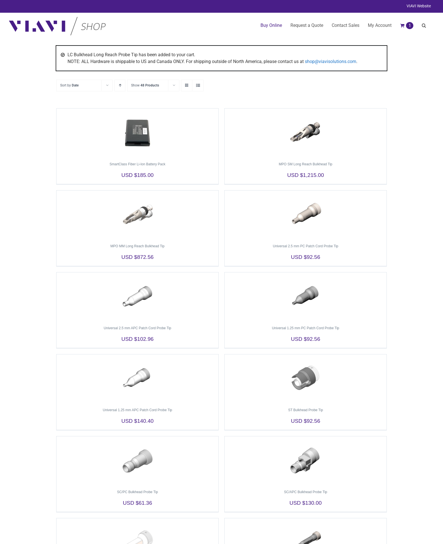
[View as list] (197, 85)
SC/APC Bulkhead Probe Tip (305, 492)
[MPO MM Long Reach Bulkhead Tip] (137, 214)
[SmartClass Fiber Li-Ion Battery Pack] (137, 133)
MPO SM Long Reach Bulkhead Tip (305, 164)
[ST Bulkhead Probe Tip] (305, 378)
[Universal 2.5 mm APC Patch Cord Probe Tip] (137, 296)
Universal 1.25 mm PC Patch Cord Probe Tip (305, 328)
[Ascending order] (119, 85)
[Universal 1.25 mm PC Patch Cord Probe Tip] (305, 296)
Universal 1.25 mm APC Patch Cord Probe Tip (137, 410)
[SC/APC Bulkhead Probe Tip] (305, 460)
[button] (424, 25)
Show (145, 85)
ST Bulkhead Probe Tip (305, 410)
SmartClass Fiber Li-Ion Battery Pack (137, 164)
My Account (380, 25)
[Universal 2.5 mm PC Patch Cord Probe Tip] (305, 214)
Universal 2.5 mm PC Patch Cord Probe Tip (305, 246)
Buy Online (271, 25)
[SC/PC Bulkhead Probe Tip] (137, 460)
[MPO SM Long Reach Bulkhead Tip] (305, 133)
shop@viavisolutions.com (330, 61)
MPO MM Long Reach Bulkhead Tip (137, 246)
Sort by (69, 85)
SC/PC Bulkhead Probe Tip (137, 492)
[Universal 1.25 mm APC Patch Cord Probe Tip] (137, 378)
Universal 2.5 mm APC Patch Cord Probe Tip (137, 328)
